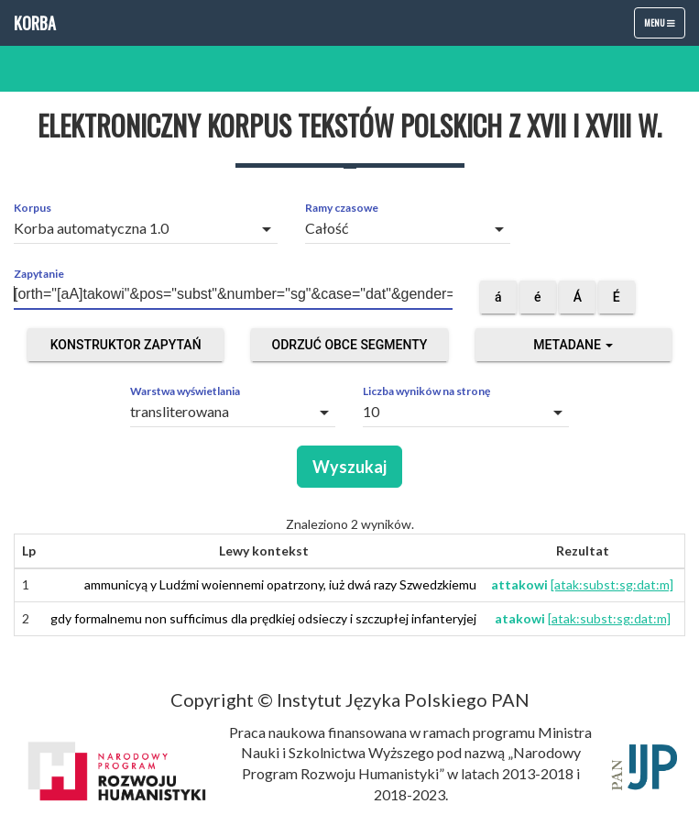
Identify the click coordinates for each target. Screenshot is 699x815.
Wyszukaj (349, 467)
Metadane (573, 344)
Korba (35, 23)
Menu (664, 27)
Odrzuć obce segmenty (350, 344)
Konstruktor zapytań (126, 344)
